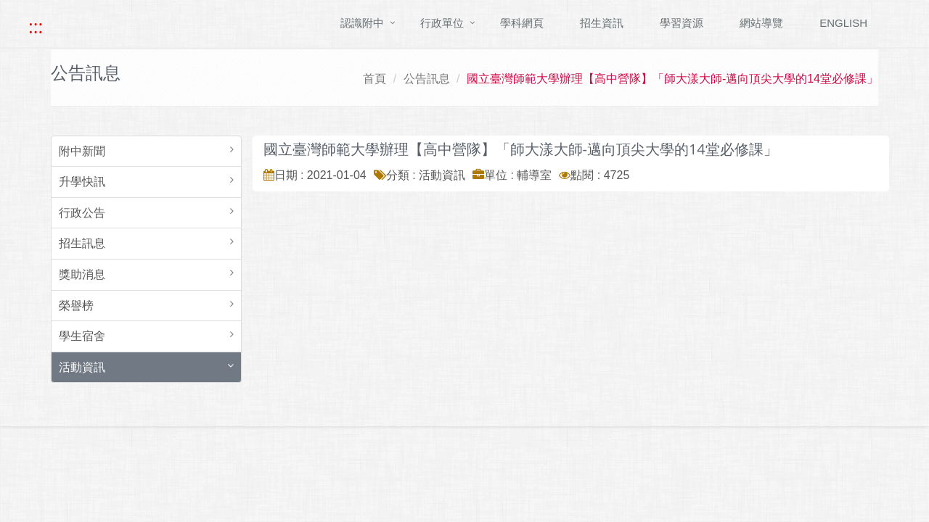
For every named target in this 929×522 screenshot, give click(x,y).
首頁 (374, 78)
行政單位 (442, 23)
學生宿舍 (82, 336)
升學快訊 (82, 181)
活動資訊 (82, 367)
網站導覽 (761, 23)
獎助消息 (82, 274)
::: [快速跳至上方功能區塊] (35, 27)
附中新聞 (82, 151)
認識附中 (362, 23)
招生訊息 (82, 243)
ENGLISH (843, 23)
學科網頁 (522, 23)
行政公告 (82, 213)
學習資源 (681, 23)
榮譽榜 (76, 305)
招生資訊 (601, 23)
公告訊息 (427, 78)
